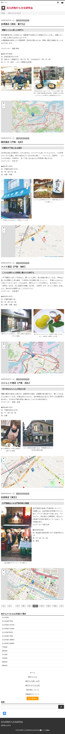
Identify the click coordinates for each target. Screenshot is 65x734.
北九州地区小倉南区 (8, 628)
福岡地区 (5, 651)
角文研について (32, 690)
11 (42, 606)
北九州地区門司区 (7, 621)
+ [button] (3, 103)
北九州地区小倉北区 (8, 625)
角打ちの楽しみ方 (32, 681)
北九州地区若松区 (7, 632)
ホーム (32, 673)
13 (55, 606)
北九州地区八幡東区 (8, 639)
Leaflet (46, 131)
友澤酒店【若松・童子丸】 (13, 24)
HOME (3, 13)
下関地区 (5, 647)
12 (48, 606)
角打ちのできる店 (32, 685)
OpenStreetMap (54, 131)
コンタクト (32, 698)
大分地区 (5, 654)
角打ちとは (32, 677)
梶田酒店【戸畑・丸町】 (12, 142)
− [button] (3, 106)
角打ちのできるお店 (14, 13)
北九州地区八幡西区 (8, 643)
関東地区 (5, 665)
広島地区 (5, 658)
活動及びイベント (32, 694)
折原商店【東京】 (9, 497)
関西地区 (5, 662)
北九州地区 (5, 617)
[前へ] (3, 606)
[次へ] (61, 606)
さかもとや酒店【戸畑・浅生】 (16, 383)
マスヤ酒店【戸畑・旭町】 (13, 267)
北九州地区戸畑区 (7, 636)
